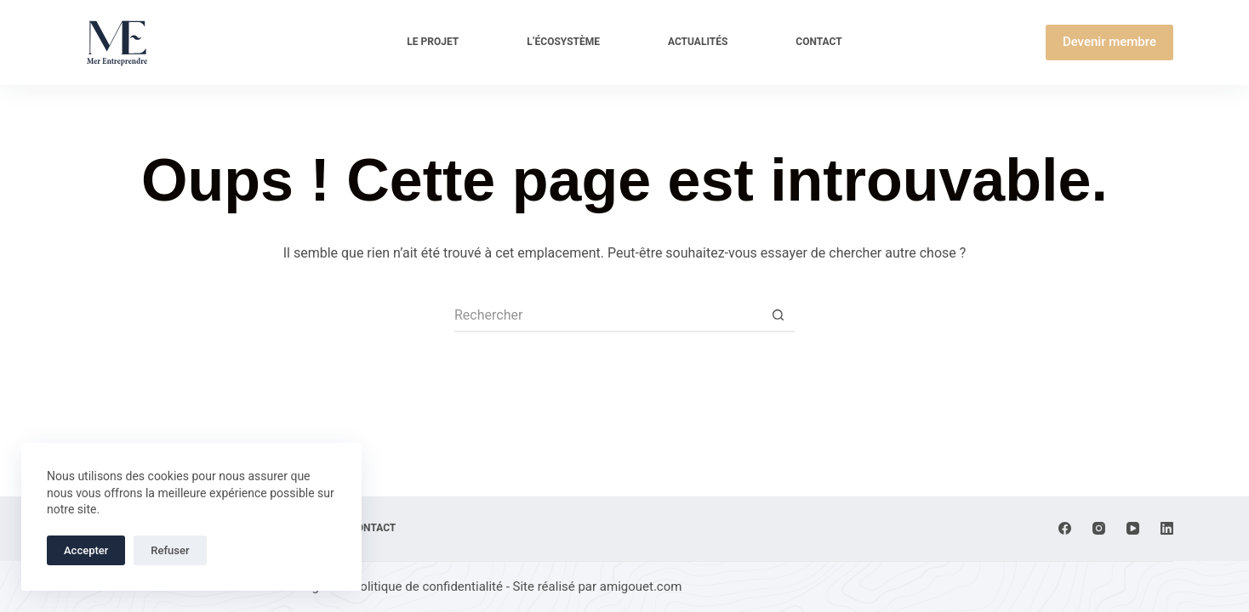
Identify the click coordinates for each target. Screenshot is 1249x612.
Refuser (170, 550)
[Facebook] (1064, 528)
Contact (818, 42)
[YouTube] (1132, 528)
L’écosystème (563, 42)
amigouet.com (641, 586)
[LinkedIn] (1167, 528)
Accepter (86, 550)
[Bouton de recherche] (778, 315)
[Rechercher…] (607, 315)
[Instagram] (1098, 528)
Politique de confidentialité (427, 586)
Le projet (433, 42)
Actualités (697, 42)
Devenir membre (1109, 41)
